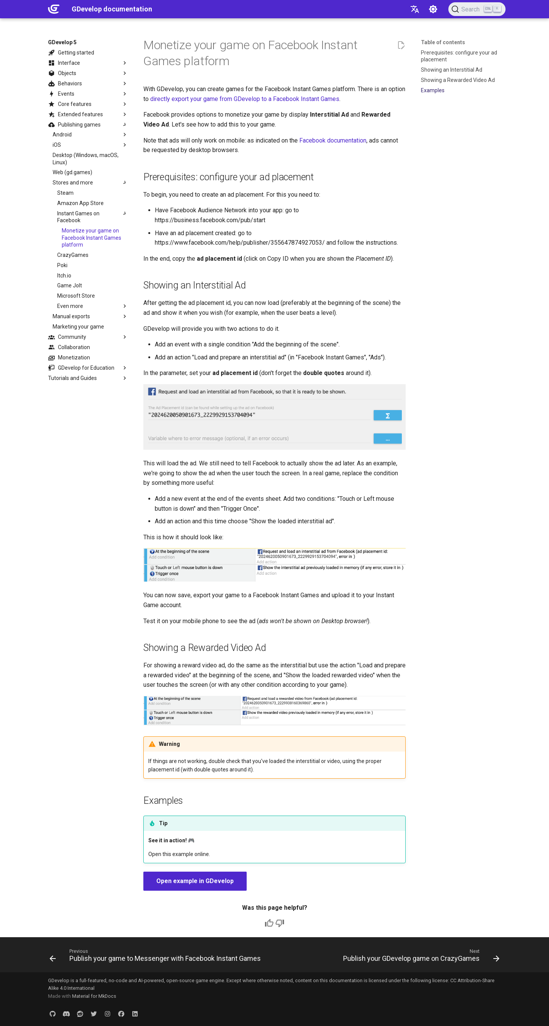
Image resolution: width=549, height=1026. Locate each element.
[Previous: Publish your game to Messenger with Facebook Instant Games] (156, 957)
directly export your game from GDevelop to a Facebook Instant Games (244, 99)
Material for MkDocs (94, 996)
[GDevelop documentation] (54, 9)
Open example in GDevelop (195, 881)
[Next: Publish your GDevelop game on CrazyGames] (420, 957)
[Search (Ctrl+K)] (477, 9)
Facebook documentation (332, 140)
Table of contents (443, 42)
